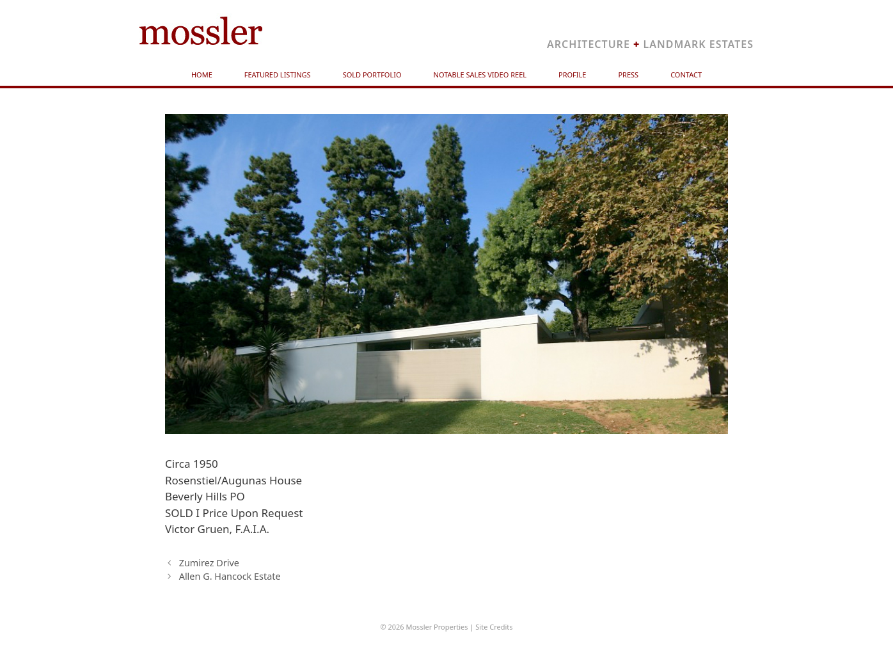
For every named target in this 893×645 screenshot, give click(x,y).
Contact (686, 74)
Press (628, 74)
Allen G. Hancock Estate (230, 576)
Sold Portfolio (372, 74)
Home (201, 74)
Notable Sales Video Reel (480, 74)
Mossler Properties (437, 627)
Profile (572, 74)
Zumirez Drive (209, 563)
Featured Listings (277, 74)
